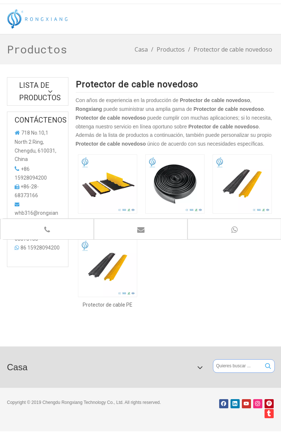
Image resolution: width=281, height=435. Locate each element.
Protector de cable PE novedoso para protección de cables (107, 305)
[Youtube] (246, 403)
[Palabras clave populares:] (268, 366)
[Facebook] (223, 403)
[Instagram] (257, 403)
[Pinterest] (269, 403)
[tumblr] (269, 413)
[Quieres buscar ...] (237, 366)
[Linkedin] (235, 403)
